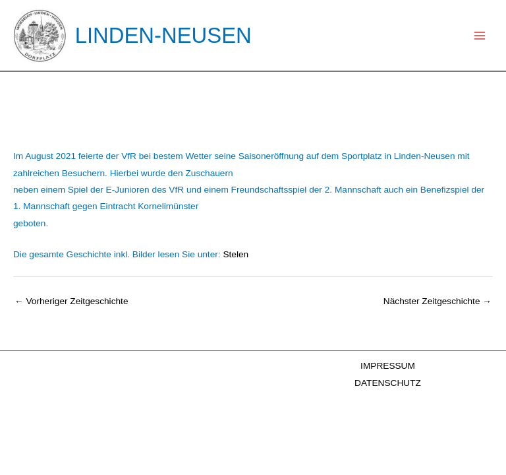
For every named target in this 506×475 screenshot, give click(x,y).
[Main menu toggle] (479, 35)
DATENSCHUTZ (387, 383)
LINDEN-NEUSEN (163, 35)
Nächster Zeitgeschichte (437, 301)
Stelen (235, 254)
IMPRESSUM (387, 366)
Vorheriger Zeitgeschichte (71, 301)
